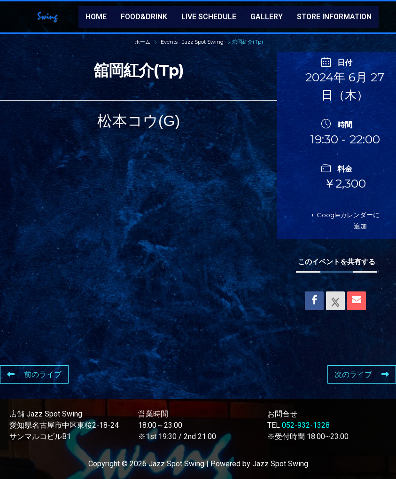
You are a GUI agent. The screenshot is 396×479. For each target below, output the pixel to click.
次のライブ (361, 374)
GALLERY (266, 16)
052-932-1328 (306, 425)
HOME (96, 16)
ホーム (143, 42)
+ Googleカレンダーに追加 (346, 220)
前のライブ (34, 374)
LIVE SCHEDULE (208, 16)
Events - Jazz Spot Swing (192, 42)
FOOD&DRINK (144, 16)
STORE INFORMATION (334, 16)
